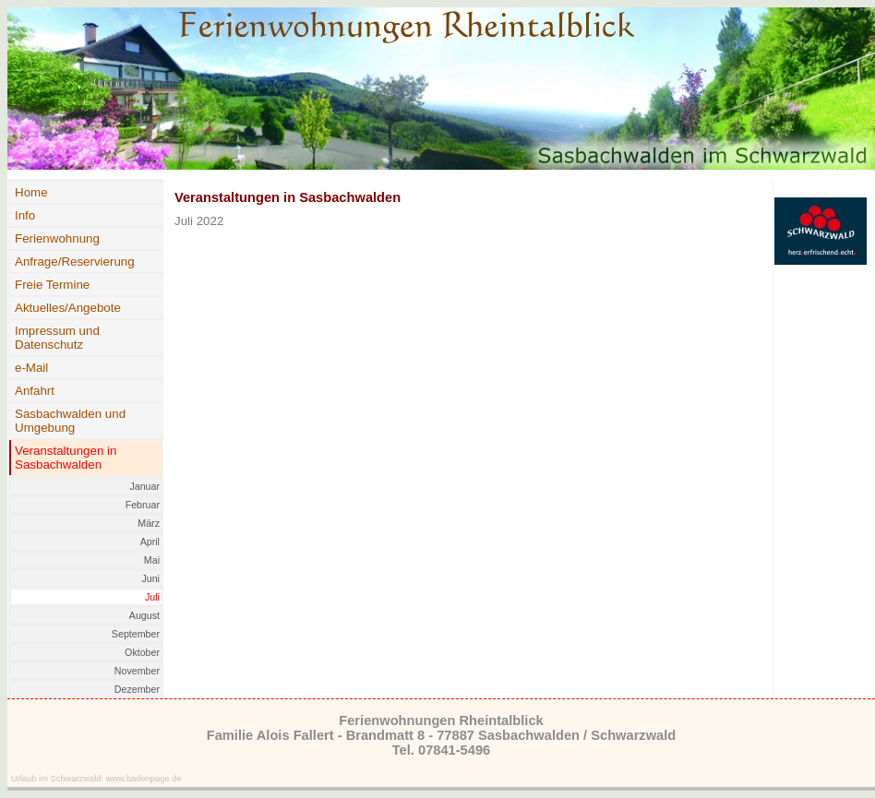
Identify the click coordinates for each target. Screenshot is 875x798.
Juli (152, 596)
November (137, 670)
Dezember (137, 689)
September (136, 633)
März (149, 523)
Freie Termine (52, 285)
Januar (144, 486)
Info (25, 215)
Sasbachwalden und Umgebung (70, 421)
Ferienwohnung (57, 238)
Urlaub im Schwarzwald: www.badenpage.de (96, 778)
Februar (143, 504)
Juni (150, 578)
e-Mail (31, 368)
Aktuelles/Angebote (68, 308)
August (144, 615)
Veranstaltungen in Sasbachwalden (65, 457)
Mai (152, 560)
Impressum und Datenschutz (57, 337)
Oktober (142, 652)
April (150, 541)
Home (31, 192)
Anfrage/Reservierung (75, 261)
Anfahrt (34, 391)
